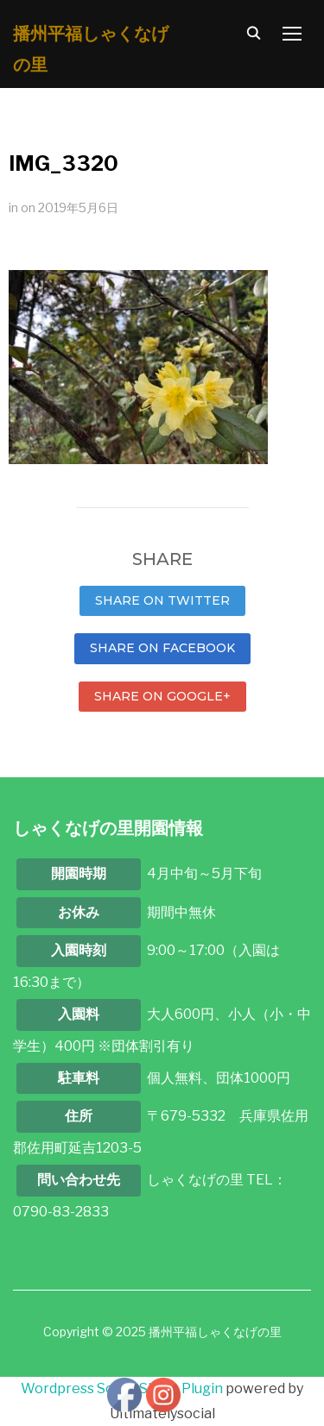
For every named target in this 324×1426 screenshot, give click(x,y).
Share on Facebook (162, 648)
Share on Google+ (162, 696)
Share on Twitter (162, 600)
